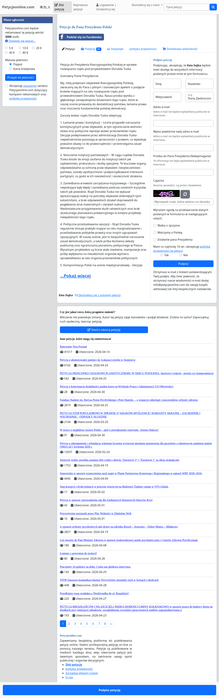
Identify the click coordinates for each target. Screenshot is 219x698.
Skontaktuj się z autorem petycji (98, 295)
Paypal (17, 64)
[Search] (187, 7)
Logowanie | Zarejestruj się (106, 7)
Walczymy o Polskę (170, 232)
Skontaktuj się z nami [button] (146, 5)
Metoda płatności (16, 60)
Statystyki (115, 49)
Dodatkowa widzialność (180, 49)
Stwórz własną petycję (103, 330)
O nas (69, 677)
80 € (25, 53)
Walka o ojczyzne (169, 225)
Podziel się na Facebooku (80, 37)
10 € (25, 48)
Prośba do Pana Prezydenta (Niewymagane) (182, 156)
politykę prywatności (22, 98)
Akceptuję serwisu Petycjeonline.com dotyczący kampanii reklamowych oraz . (28, 92)
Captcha (158, 181)
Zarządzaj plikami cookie (82, 673)
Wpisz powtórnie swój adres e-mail (176, 131)
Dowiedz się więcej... (20, 41)
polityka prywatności (143, 49)
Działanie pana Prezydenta (175, 239)
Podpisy (91, 49)
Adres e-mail (161, 107)
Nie (185, 255)
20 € (39, 48)
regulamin (30, 86)
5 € (11, 48)
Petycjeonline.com (18, 7)
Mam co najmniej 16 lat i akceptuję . (181, 249)
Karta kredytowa (24, 69)
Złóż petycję (59, 7)
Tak (166, 255)
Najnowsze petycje (80, 7)
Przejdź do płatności (20, 77)
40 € (12, 53)
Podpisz (183, 264)
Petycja (68, 49)
